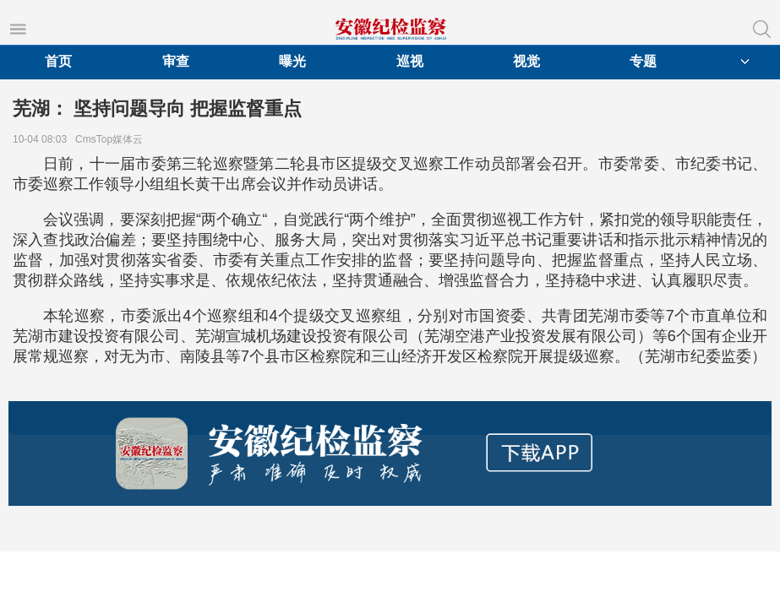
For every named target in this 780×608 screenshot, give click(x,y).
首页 (58, 61)
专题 (643, 61)
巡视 (409, 61)
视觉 (526, 61)
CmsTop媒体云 (112, 139)
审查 (175, 61)
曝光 (292, 61)
